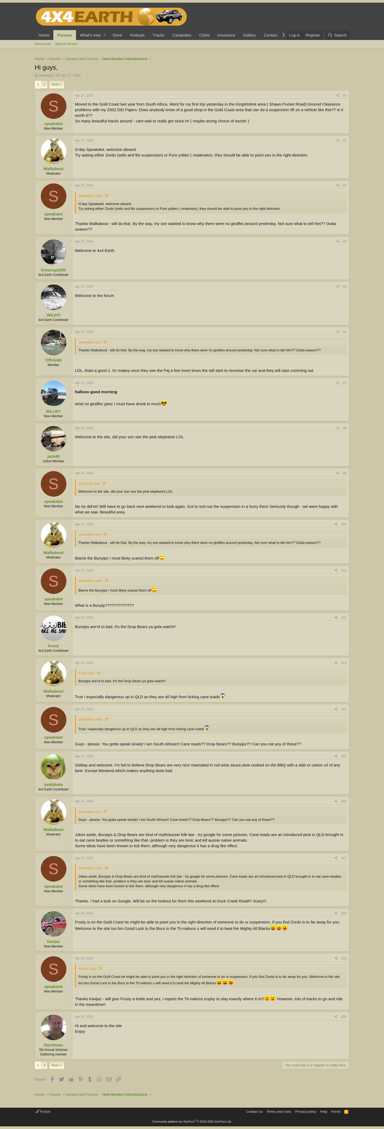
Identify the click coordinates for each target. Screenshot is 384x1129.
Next (55, 84)
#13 (343, 663)
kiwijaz (53, 941)
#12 (343, 618)
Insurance (226, 35)
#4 (344, 241)
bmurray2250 (53, 270)
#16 (343, 801)
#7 (344, 383)
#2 (344, 140)
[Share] (337, 96)
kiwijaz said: (87, 969)
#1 (344, 95)
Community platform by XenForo (192, 1121)
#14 (343, 709)
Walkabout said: (90, 196)
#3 (344, 185)
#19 (343, 958)
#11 (343, 570)
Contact (271, 35)
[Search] (337, 35)
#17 (343, 858)
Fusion (43, 1112)
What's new (90, 35)
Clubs (204, 35)
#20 (343, 1017)
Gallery (249, 35)
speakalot (46, 75)
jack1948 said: (89, 483)
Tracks (158, 35)
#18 (343, 913)
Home (44, 35)
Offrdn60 (53, 360)
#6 (344, 332)
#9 (344, 473)
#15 (343, 756)
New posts (43, 44)
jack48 (53, 456)
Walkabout (53, 168)
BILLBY (53, 411)
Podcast (137, 35)
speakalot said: (90, 342)
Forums (64, 35)
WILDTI (54, 315)
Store (117, 35)
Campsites (181, 35)
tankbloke (53, 784)
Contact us (254, 1112)
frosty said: (86, 673)
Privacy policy (305, 1112)
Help (323, 1112)
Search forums (66, 44)
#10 (343, 524)
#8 (344, 428)
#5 (344, 286)
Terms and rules (279, 1112)
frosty (53, 646)
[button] (105, 35)
